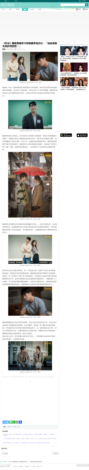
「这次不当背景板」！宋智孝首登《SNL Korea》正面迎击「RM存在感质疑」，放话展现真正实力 (73, 88)
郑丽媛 (14, 426)
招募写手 (39, 466)
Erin (22, 49)
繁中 (80, 1)
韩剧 (4, 49)
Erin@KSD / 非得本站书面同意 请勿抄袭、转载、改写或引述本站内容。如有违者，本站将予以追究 (28, 377)
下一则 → (55, 453)
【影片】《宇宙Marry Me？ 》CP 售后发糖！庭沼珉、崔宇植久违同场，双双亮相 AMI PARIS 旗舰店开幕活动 (73, 58)
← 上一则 (4, 453)
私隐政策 (27, 466)
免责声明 (21, 466)
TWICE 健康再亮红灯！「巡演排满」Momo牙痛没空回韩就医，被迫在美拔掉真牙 (73, 74)
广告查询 (33, 466)
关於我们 (15, 466)
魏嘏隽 (9, 426)
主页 (1, 461)
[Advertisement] (17, 400)
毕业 (19, 426)
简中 (84, 1)
